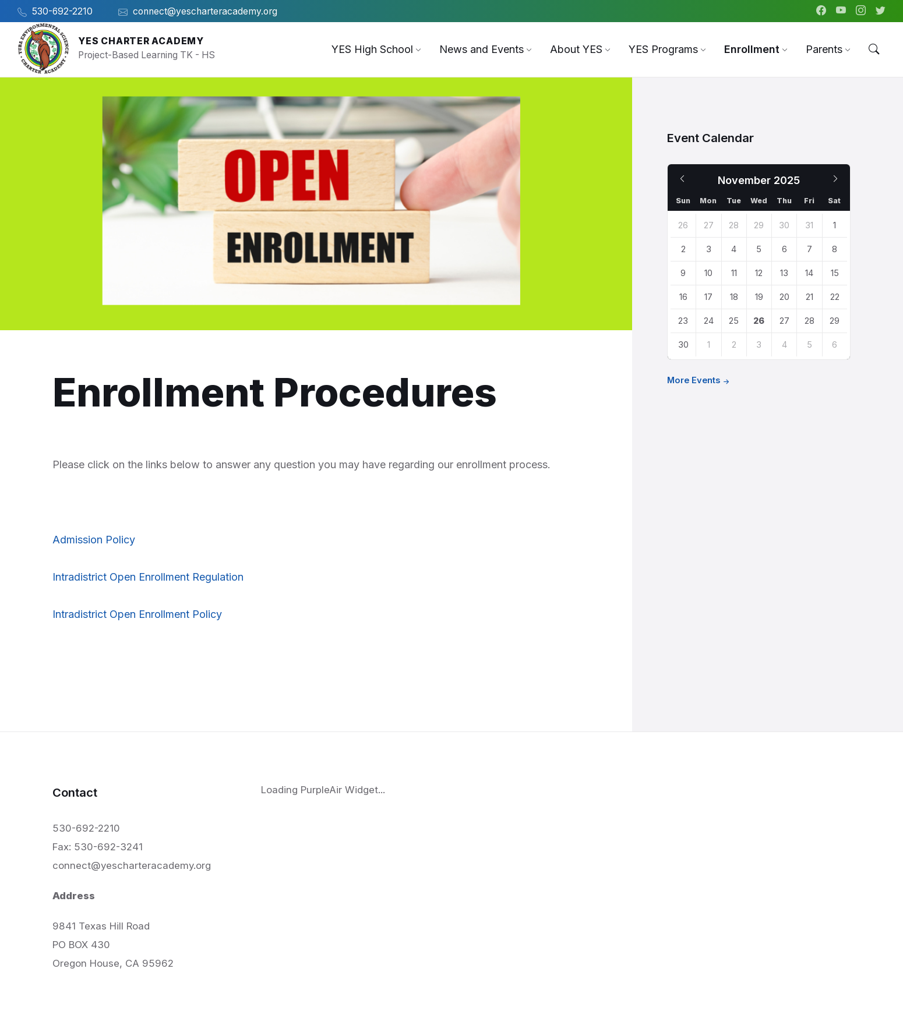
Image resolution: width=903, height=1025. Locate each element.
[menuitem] (372, 49)
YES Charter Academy (141, 41)
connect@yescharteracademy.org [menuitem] (205, 11)
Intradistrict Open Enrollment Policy (137, 614)
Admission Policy (93, 539)
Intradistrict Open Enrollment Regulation (148, 577)
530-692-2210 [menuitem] (62, 11)
